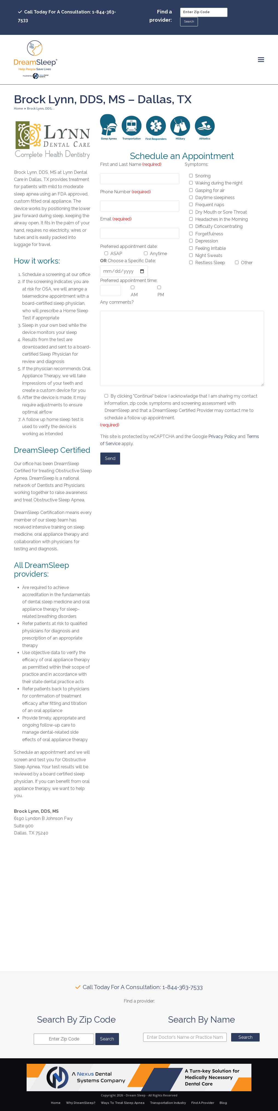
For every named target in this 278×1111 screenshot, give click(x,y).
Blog (223, 1103)
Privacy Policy (222, 436)
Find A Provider (202, 1103)
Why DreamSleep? (80, 1103)
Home (56, 1103)
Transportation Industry (168, 1103)
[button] (261, 59)
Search (246, 1037)
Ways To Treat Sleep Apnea (122, 1103)
